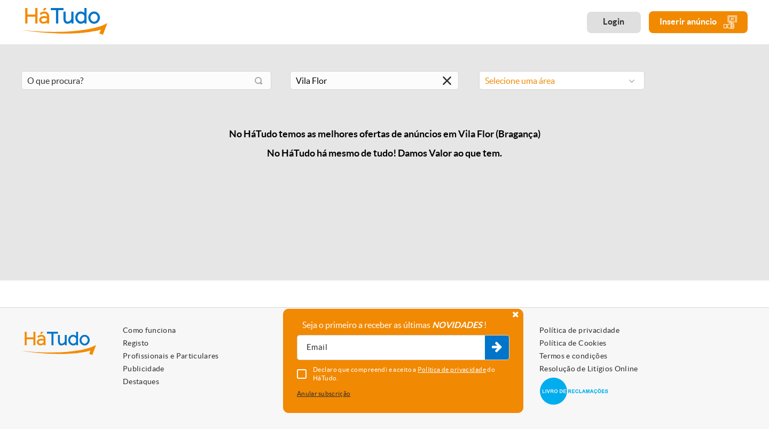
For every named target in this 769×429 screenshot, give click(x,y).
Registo (135, 343)
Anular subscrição (323, 393)
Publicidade (143, 368)
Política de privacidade (579, 330)
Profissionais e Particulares (171, 356)
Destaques (141, 381)
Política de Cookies (573, 343)
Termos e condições (573, 356)
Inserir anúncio (698, 22)
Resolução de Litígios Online (588, 368)
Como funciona (149, 330)
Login (614, 21)
